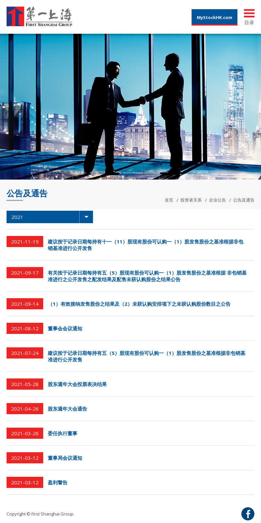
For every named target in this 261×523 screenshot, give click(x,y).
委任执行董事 (62, 433)
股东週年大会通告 (67, 408)
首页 (169, 200)
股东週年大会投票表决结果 (77, 384)
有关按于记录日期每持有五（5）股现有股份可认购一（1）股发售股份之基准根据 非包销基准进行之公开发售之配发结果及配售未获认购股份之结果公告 (147, 275)
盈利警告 (57, 482)
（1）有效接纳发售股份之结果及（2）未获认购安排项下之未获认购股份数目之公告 (139, 303)
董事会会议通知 (65, 328)
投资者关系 (191, 200)
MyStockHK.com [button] (214, 17)
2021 (52, 217)
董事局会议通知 (65, 458)
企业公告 (217, 200)
